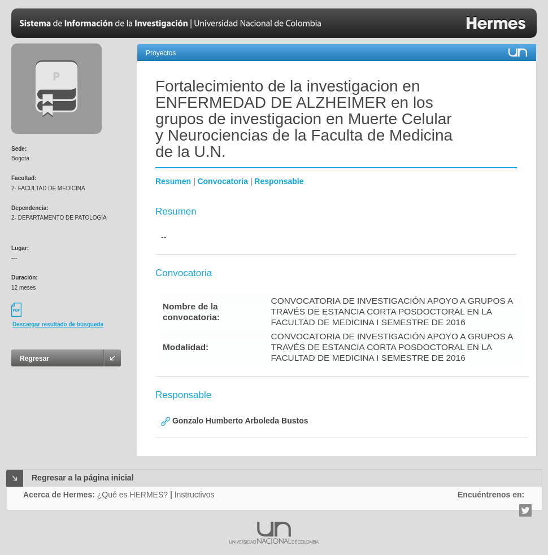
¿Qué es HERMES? (132, 494)
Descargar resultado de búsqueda (57, 324)
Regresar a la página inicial (83, 477)
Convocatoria (222, 181)
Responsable (278, 181)
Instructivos (195, 494)
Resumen (173, 181)
